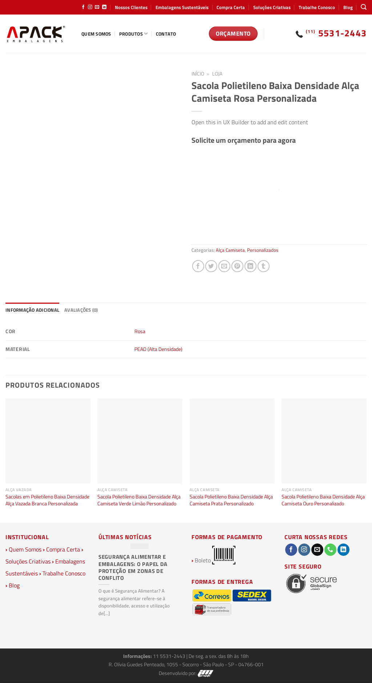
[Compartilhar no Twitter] (211, 266)
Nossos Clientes (131, 7)
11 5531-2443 (169, 656)
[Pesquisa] (364, 7)
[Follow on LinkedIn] (104, 7)
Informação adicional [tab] (32, 310)
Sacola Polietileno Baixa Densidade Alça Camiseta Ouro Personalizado (323, 500)
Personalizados (262, 250)
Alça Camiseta (230, 250)
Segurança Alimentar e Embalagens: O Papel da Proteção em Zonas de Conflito (132, 567)
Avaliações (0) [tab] (81, 310)
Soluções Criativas (272, 7)
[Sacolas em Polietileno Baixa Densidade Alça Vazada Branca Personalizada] (47, 441)
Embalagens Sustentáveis (182, 7)
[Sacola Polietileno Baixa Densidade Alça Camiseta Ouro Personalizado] (324, 441)
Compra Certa (231, 7)
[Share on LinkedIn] (250, 266)
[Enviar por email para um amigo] (224, 266)
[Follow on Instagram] (90, 7)
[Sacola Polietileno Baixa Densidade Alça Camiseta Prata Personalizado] (232, 441)
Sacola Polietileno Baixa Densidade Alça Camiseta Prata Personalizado (231, 500)
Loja (217, 73)
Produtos (133, 33)
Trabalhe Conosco (317, 7)
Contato (166, 33)
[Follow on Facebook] (83, 7)
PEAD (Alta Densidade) (158, 349)
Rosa (139, 331)
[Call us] (330, 549)
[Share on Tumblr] (264, 266)
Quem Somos (96, 33)
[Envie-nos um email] (97, 7)
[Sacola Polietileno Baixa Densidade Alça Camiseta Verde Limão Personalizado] (139, 441)
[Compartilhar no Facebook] (198, 266)
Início (197, 73)
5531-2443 (336, 33)
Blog (348, 7)
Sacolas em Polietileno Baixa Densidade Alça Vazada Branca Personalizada (47, 500)
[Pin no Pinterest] (237, 266)
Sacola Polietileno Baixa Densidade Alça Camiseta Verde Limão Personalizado (139, 500)
